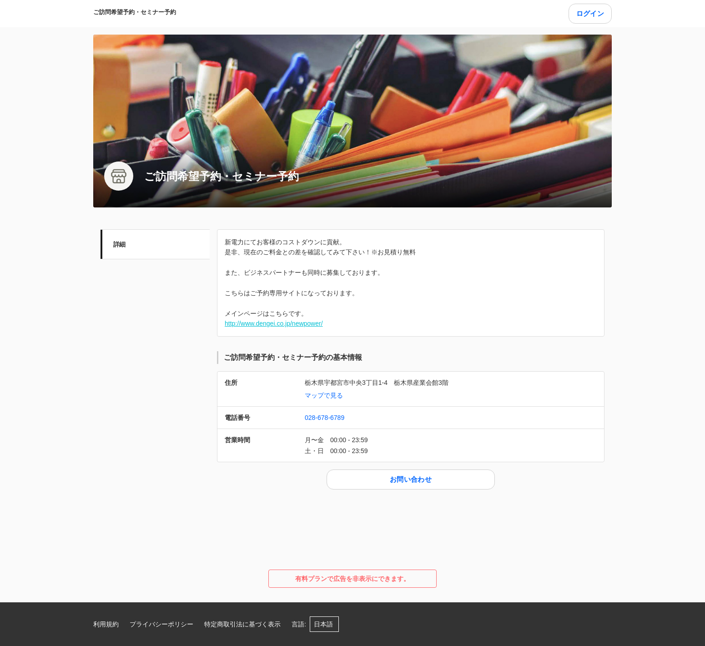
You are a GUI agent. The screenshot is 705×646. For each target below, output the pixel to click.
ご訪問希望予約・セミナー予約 (134, 12)
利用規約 (106, 624)
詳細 (119, 244)
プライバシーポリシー (161, 624)
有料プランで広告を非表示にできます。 (352, 578)
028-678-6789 (324, 417)
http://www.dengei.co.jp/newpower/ (274, 323)
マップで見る (324, 395)
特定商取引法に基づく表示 (242, 624)
